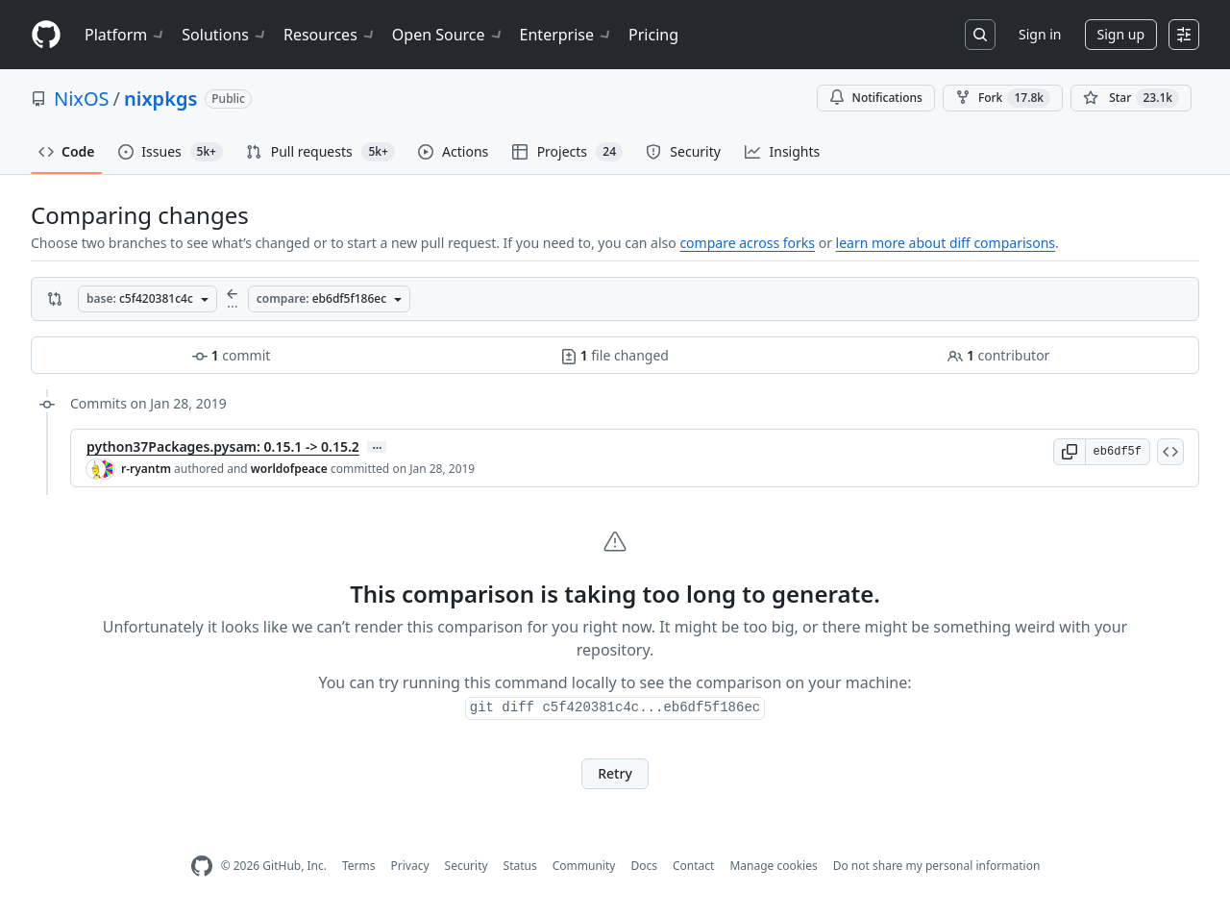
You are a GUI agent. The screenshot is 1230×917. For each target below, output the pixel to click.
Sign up (1120, 34)
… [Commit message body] (376, 447)
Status (520, 865)
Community (584, 865)
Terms (359, 865)
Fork (1002, 98)
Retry (615, 773)
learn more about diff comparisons (945, 243)
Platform (125, 34)
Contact (693, 865)
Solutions (225, 34)
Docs (643, 865)
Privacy (410, 865)
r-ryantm (146, 468)
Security (466, 865)
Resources (330, 34)
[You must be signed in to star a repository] (1131, 98)
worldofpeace (289, 468)
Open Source (448, 34)
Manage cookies (773, 865)
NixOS (82, 99)
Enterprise (566, 34)
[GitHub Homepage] (201, 867)
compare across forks (747, 243)
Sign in (1040, 34)
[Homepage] (46, 35)
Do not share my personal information (937, 865)
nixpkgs (160, 99)
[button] (1069, 451)
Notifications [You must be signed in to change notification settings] (875, 97)
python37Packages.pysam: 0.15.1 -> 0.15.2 (222, 446)
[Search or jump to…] (980, 34)
